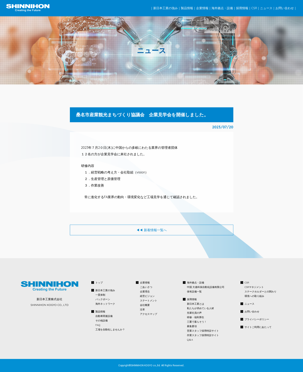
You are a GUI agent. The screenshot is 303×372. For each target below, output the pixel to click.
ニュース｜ (267, 8)
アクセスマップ (148, 314)
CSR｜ (255, 8)
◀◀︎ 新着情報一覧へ (151, 230)
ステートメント (148, 300)
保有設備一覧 (194, 291)
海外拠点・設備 (195, 282)
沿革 (142, 309)
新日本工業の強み (105, 290)
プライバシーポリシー (257, 319)
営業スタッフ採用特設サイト (203, 331)
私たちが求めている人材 (200, 308)
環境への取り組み (254, 296)
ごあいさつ (146, 287)
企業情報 (145, 282)
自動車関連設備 (104, 316)
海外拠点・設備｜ (223, 8)
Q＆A (190, 340)
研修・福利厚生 (195, 317)
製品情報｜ (188, 8)
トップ (99, 282)
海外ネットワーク (105, 304)
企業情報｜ (203, 8)
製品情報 (100, 311)
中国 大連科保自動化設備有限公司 (205, 287)
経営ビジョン (147, 296)
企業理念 (145, 291)
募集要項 (192, 326)
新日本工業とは (195, 304)
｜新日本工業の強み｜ (165, 8)
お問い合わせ (252, 311)
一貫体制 (100, 295)
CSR (247, 282)
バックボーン (102, 299)
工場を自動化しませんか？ (110, 329)
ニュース (249, 303)
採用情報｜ (243, 8)
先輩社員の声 (194, 313)
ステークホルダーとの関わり (260, 291)
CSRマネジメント (254, 287)
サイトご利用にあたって (258, 327)
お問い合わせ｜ (286, 8)
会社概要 (145, 305)
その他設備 (101, 320)
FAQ (97, 325)
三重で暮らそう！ (197, 322)
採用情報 (192, 299)
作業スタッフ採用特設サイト (203, 335)
